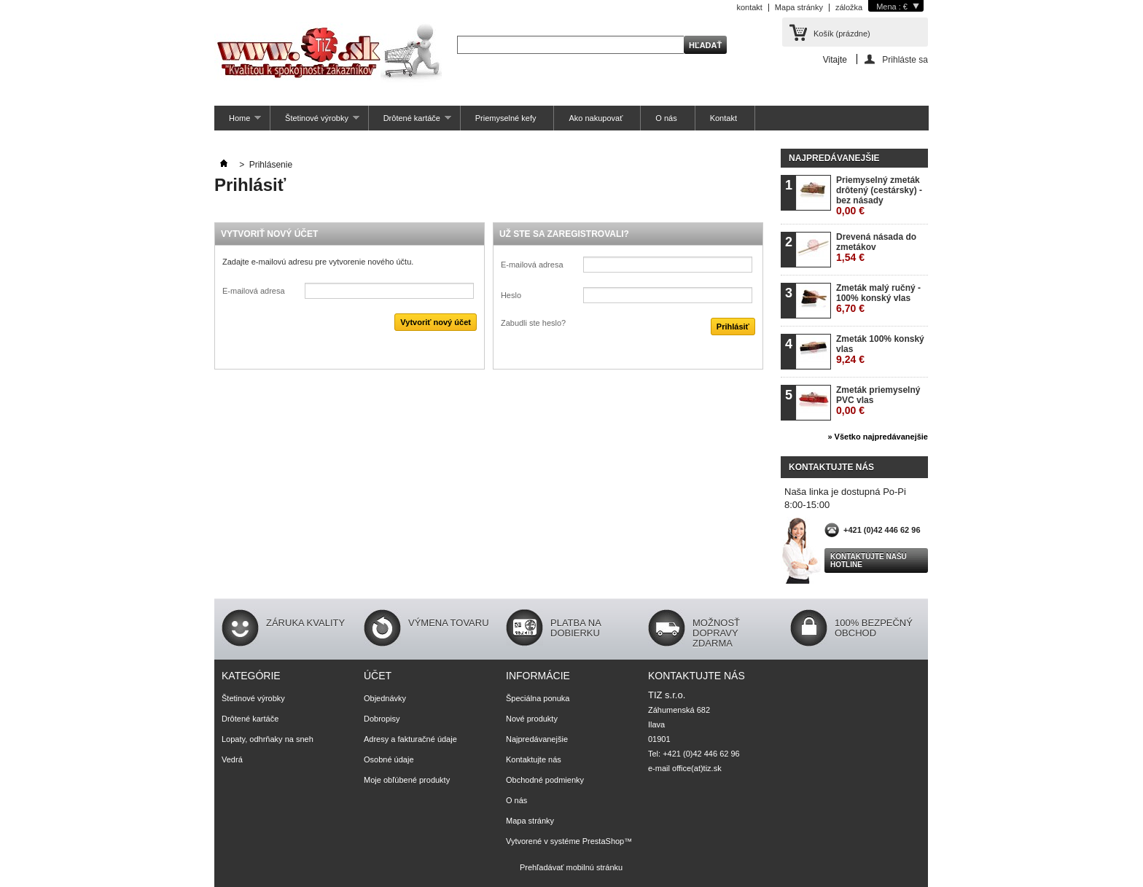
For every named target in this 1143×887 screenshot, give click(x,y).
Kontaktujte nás (533, 759)
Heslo (511, 295)
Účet (377, 675)
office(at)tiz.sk (697, 768)
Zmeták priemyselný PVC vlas (878, 400)
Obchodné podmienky (545, 779)
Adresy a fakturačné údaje (410, 739)
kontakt (749, 7)
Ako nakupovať (596, 118)
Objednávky (385, 698)
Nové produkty (532, 718)
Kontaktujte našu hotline (868, 560)
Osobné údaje (389, 759)
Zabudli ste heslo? (533, 323)
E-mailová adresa (253, 290)
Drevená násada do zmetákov (876, 247)
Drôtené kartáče (410, 122)
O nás (665, 118)
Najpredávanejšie (834, 158)
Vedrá (232, 759)
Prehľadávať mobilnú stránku (571, 867)
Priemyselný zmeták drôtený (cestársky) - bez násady (879, 195)
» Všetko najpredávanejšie (877, 436)
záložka (848, 7)
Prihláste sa (905, 59)
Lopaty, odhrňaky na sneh (267, 739)
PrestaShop (603, 841)
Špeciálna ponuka (537, 698)
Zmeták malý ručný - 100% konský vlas (878, 298)
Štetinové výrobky (314, 122)
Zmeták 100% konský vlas (880, 349)
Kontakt (723, 118)
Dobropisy (382, 718)
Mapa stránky (799, 7)
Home (237, 122)
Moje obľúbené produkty (407, 779)
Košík (842, 33)
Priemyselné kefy (506, 118)
